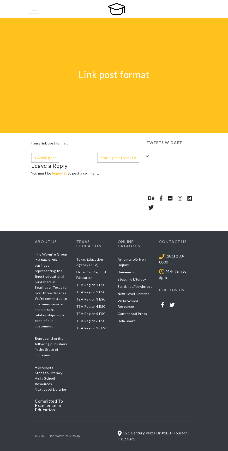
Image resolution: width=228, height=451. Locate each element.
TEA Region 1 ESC (91, 285)
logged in (59, 173)
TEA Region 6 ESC (91, 321)
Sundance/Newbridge (135, 286)
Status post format (118, 157)
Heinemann (127, 272)
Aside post (45, 157)
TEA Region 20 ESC (92, 328)
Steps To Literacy (132, 279)
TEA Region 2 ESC (91, 292)
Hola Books (127, 321)
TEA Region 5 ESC (91, 314)
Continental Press (132, 314)
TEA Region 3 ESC (91, 299)
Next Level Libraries (134, 294)
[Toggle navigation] (34, 9)
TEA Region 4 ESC (91, 306)
